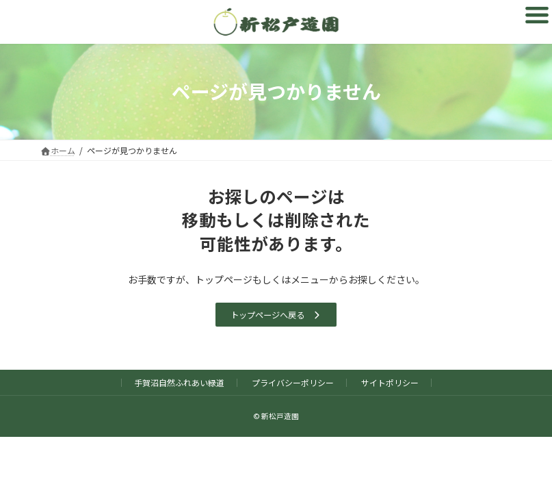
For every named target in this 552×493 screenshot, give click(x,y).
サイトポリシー (390, 382)
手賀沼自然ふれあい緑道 (179, 382)
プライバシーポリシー (293, 382)
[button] (276, 315)
